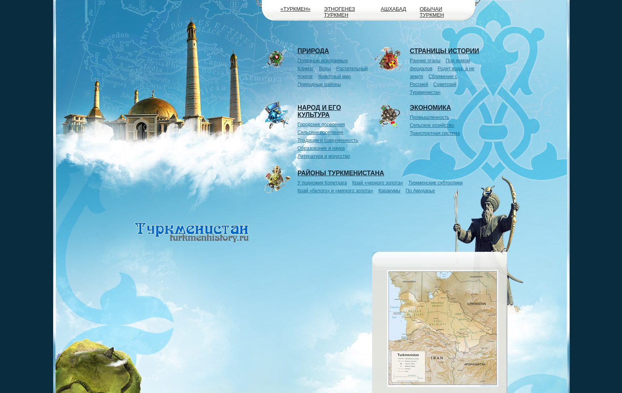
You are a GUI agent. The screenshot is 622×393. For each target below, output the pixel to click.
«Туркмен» (295, 9)
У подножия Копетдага (322, 183)
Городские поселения (321, 124)
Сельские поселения (320, 132)
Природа (313, 51)
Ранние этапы (425, 60)
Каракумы (389, 191)
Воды (325, 68)
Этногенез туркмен (339, 12)
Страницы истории (444, 51)
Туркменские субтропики (435, 183)
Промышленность (429, 117)
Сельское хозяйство (432, 125)
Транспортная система (435, 133)
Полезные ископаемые (323, 60)
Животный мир (334, 76)
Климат (306, 68)
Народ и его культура (319, 111)
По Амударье (420, 191)
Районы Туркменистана (341, 173)
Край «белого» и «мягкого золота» (335, 191)
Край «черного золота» (377, 183)
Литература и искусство (324, 156)
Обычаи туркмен (432, 12)
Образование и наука (321, 148)
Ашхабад (393, 9)
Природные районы (319, 84)
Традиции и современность (328, 140)
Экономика (430, 107)
